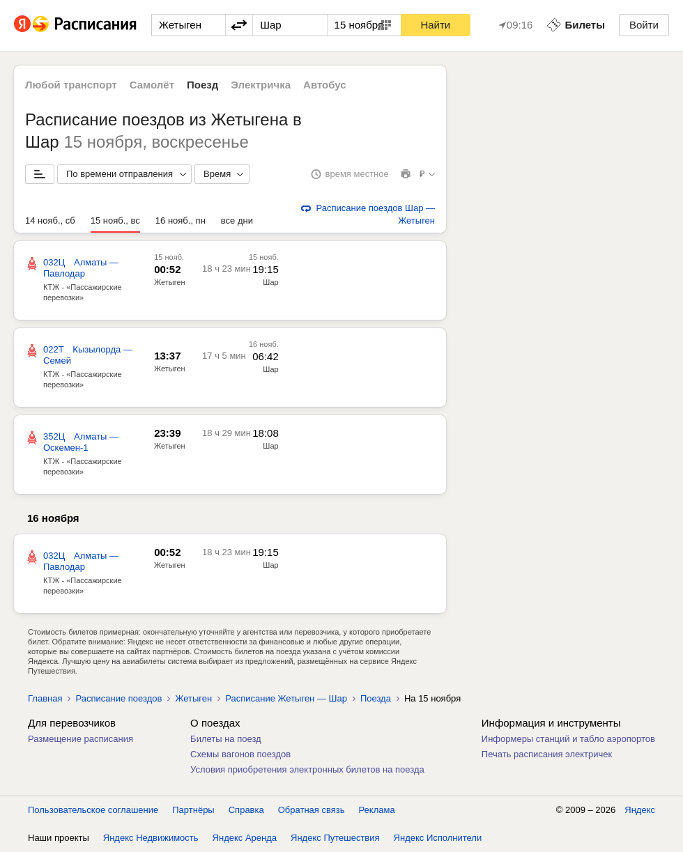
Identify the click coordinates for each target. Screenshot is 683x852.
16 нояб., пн (180, 220)
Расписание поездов (118, 698)
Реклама (377, 810)
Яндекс (639, 810)
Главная (45, 698)
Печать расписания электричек (547, 754)
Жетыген (169, 282)
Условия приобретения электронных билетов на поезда (307, 769)
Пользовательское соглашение (93, 810)
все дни (237, 220)
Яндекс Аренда (245, 837)
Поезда (375, 698)
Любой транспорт (71, 85)
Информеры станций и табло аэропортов (568, 739)
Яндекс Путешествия (335, 837)
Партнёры (193, 810)
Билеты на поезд (225, 739)
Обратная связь (311, 810)
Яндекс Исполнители (438, 837)
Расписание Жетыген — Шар (286, 698)
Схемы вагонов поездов (240, 754)
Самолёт (152, 85)
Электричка (261, 85)
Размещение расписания (80, 739)
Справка (246, 810)
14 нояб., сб (50, 220)
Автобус (324, 85)
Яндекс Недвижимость (151, 837)
